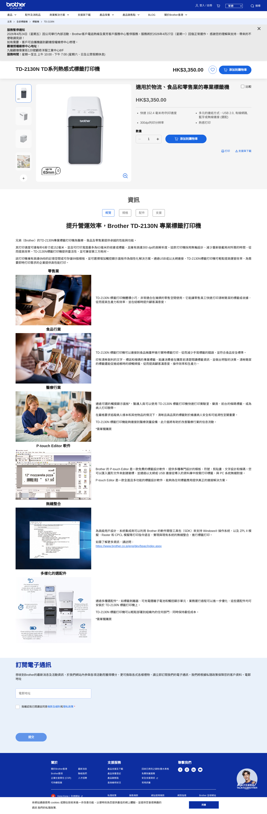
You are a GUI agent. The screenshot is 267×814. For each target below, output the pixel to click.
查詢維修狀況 (114, 782)
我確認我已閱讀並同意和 (48, 706)
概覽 (108, 212)
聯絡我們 (82, 773)
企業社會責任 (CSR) (61, 778)
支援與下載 (84, 14)
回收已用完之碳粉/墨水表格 (155, 769)
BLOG (151, 14)
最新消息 (82, 769)
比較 (245, 86)
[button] (23, 178)
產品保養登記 (114, 773)
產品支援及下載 (115, 769)
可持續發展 (56, 782)
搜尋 (255, 6)
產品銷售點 (113, 778)
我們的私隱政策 (47, 807)
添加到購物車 (235, 70)
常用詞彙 (146, 782)
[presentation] (44, 720)
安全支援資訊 (148, 778)
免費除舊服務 (148, 773)
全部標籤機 (22, 21)
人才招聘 (82, 778)
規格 (125, 212)
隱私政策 (68, 706)
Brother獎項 (57, 773)
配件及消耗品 (33, 14)
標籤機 (35, 21)
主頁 (9, 21)
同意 (204, 805)
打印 (227, 150)
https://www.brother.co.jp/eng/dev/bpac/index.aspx (129, 546)
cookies (55, 802)
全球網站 (75, 796)
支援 (159, 212)
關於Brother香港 (59, 769)
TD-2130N (49, 21)
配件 (142, 212)
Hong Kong (59, 796)
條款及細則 (53, 706)
